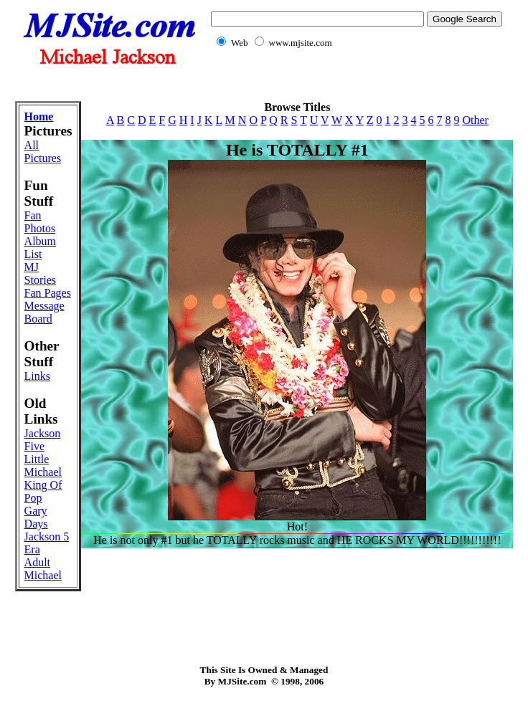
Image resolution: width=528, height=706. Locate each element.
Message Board (44, 312)
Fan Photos (40, 221)
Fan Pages (47, 293)
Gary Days (36, 517)
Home (39, 116)
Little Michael (43, 465)
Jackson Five (42, 439)
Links (37, 376)
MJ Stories (40, 273)
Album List (40, 247)
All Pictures (43, 151)
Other (475, 120)
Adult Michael (43, 568)
